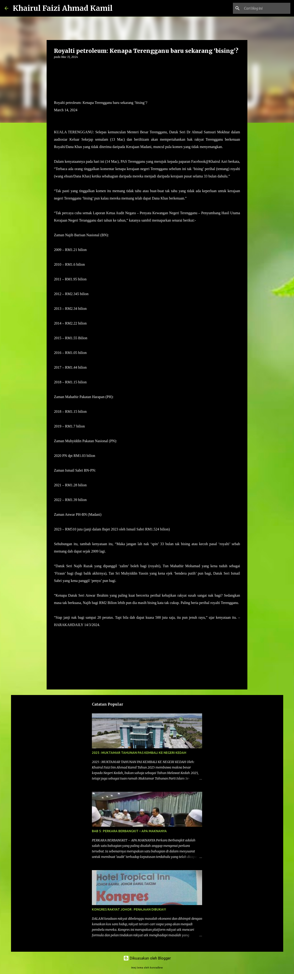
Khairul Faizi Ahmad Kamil (63, 8)
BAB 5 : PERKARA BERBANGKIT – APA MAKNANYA (129, 831)
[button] (56, 66)
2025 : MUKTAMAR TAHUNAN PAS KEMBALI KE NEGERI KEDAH (139, 753)
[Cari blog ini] (266, 8)
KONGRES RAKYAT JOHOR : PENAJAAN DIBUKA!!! (129, 909)
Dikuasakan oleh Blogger (147, 958)
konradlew (156, 967)
